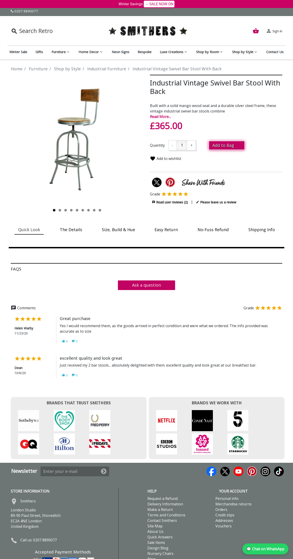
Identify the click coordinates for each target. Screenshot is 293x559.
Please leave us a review (216, 202)
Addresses (224, 497)
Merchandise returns (233, 480)
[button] (65, 341)
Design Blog (157, 524)
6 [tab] (82, 210)
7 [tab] (88, 210)
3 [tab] (65, 210)
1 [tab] (54, 210)
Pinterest (252, 448)
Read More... (160, 116)
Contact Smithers (162, 497)
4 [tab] (71, 210)
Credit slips (224, 491)
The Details (71, 229)
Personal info (227, 475)
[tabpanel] (77, 141)
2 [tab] (59, 210)
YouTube (238, 448)
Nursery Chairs (160, 530)
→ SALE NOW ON (159, 4)
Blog (151, 535)
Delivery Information (165, 480)
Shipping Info (261, 229)
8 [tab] (94, 210)
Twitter (225, 448)
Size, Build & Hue (118, 229)
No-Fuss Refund (213, 229)
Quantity (157, 145)
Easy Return (166, 229)
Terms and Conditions (166, 491)
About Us (155, 508)
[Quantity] (182, 145)
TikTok (279, 448)
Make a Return (160, 486)
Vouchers (223, 502)
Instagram (265, 448)
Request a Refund (162, 475)
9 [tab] (99, 210)
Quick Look (29, 229)
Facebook (211, 448)
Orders (221, 486)
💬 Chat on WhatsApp (265, 548)
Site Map (155, 502)
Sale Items (156, 519)
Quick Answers (160, 513)
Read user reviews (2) (170, 202)
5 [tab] (77, 210)
